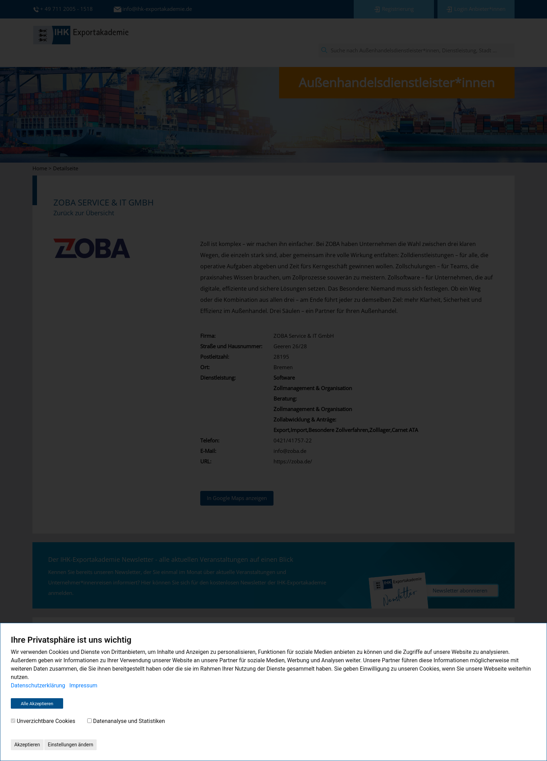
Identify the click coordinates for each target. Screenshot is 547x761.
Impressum (83, 685)
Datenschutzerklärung (38, 685)
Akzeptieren (27, 744)
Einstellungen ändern (70, 744)
